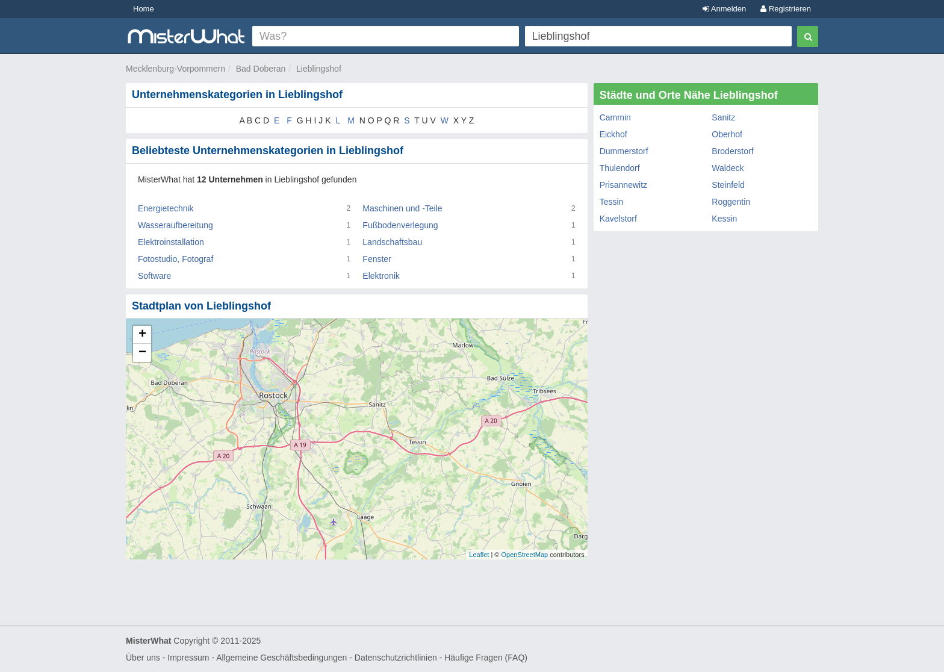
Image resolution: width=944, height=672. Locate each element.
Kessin (724, 218)
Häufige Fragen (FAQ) (485, 657)
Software (154, 276)
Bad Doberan (261, 68)
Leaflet (479, 554)
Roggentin (731, 202)
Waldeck (728, 168)
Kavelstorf (618, 218)
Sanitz (723, 117)
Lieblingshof (318, 68)
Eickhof (613, 134)
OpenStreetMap (524, 554)
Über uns (143, 657)
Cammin (615, 117)
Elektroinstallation (171, 242)
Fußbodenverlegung (400, 225)
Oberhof (727, 134)
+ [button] (142, 335)
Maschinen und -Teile (402, 208)
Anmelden (724, 8)
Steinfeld (728, 185)
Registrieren (785, 8)
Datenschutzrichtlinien (396, 657)
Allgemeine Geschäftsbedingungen (281, 657)
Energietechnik (166, 208)
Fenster (376, 259)
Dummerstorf (624, 151)
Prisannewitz (623, 185)
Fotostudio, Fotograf (175, 259)
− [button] (142, 353)
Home (143, 8)
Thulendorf (620, 168)
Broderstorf (732, 151)
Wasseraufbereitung (175, 225)
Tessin (612, 202)
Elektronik (380, 276)
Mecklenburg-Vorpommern (175, 68)
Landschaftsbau (392, 242)
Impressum (188, 657)
